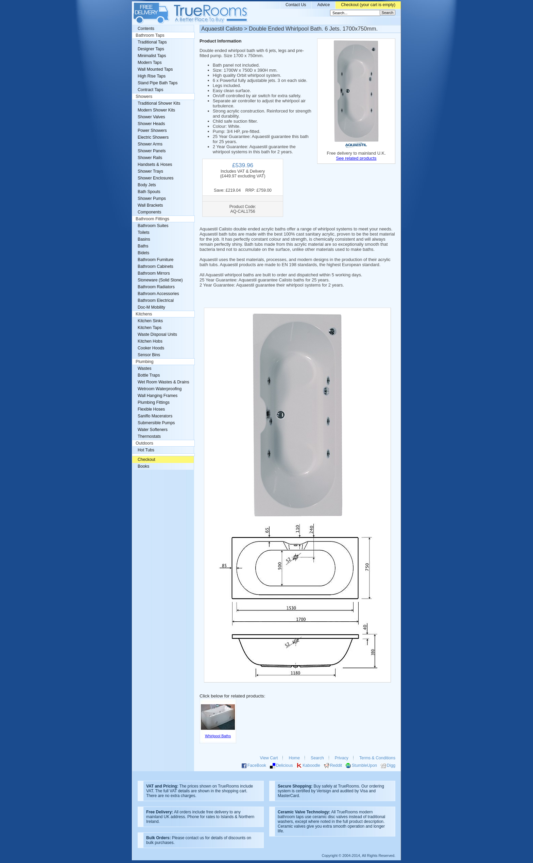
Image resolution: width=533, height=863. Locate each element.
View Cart (269, 758)
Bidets (143, 253)
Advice (323, 4)
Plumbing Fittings (154, 402)
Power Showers (152, 130)
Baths (143, 246)
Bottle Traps (149, 375)
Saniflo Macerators (155, 416)
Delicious (284, 765)
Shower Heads (151, 123)
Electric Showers (153, 137)
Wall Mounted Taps (155, 69)
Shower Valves (151, 117)
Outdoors (144, 443)
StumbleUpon (364, 765)
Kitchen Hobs (150, 341)
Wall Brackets (150, 205)
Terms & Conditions (377, 758)
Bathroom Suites (153, 225)
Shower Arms (150, 144)
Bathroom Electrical (156, 300)
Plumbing (145, 361)
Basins (144, 239)
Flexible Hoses (151, 409)
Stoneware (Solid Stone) (160, 280)
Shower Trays (150, 171)
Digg (391, 765)
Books (143, 466)
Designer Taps (151, 49)
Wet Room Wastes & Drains (163, 382)
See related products (356, 158)
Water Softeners (153, 429)
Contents (146, 28)
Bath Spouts (149, 191)
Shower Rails (150, 157)
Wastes (144, 368)
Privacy (341, 758)
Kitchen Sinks (150, 320)
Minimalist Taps (152, 55)
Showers (144, 96)
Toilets (144, 232)
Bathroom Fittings (152, 219)
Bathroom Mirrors (154, 273)
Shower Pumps (152, 198)
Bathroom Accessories (158, 293)
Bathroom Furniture (155, 259)
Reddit (336, 765)
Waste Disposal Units (157, 334)
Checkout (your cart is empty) (368, 4)
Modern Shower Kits (156, 110)
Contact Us (296, 4)
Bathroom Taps (150, 35)
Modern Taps (150, 62)
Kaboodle (311, 765)
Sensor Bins (149, 354)
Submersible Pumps (156, 422)
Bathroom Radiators (156, 286)
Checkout (146, 459)
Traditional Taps (152, 42)
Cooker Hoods (151, 348)
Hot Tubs (146, 450)
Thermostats (149, 436)
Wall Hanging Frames (157, 395)
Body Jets (147, 185)
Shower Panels (152, 151)
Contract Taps (150, 89)
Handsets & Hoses (155, 164)
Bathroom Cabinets (155, 266)
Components (149, 212)
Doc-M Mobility (151, 307)
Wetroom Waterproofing (160, 388)
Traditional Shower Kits (159, 103)
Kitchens (144, 314)
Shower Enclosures (155, 178)
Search (317, 758)
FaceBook (256, 765)
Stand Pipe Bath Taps (157, 83)
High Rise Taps (152, 76)
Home (294, 758)
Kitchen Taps (149, 327)
